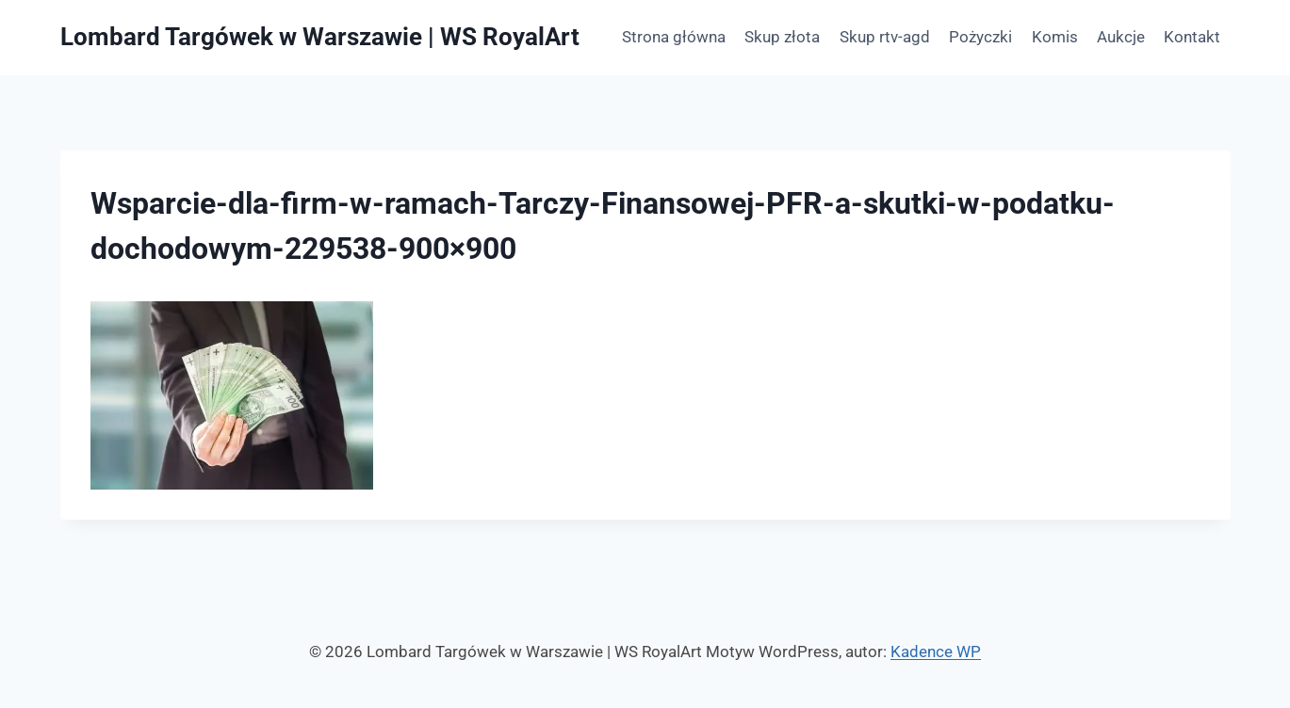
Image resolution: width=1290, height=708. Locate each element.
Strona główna (674, 36)
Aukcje (1121, 36)
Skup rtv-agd (885, 36)
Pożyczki (980, 36)
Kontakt (1192, 36)
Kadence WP (935, 651)
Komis (1055, 36)
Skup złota (782, 36)
